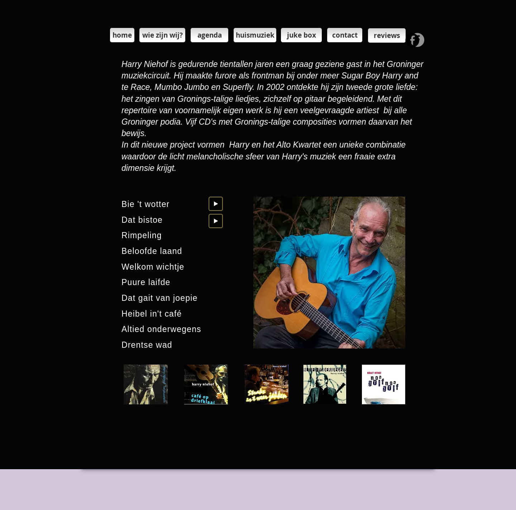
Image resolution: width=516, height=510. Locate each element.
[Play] (216, 204)
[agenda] (209, 35)
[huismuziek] (255, 35)
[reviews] (387, 35)
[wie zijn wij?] (162, 35)
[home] (122, 35)
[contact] (344, 35)
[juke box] (301, 35)
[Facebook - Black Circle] (412, 40)
